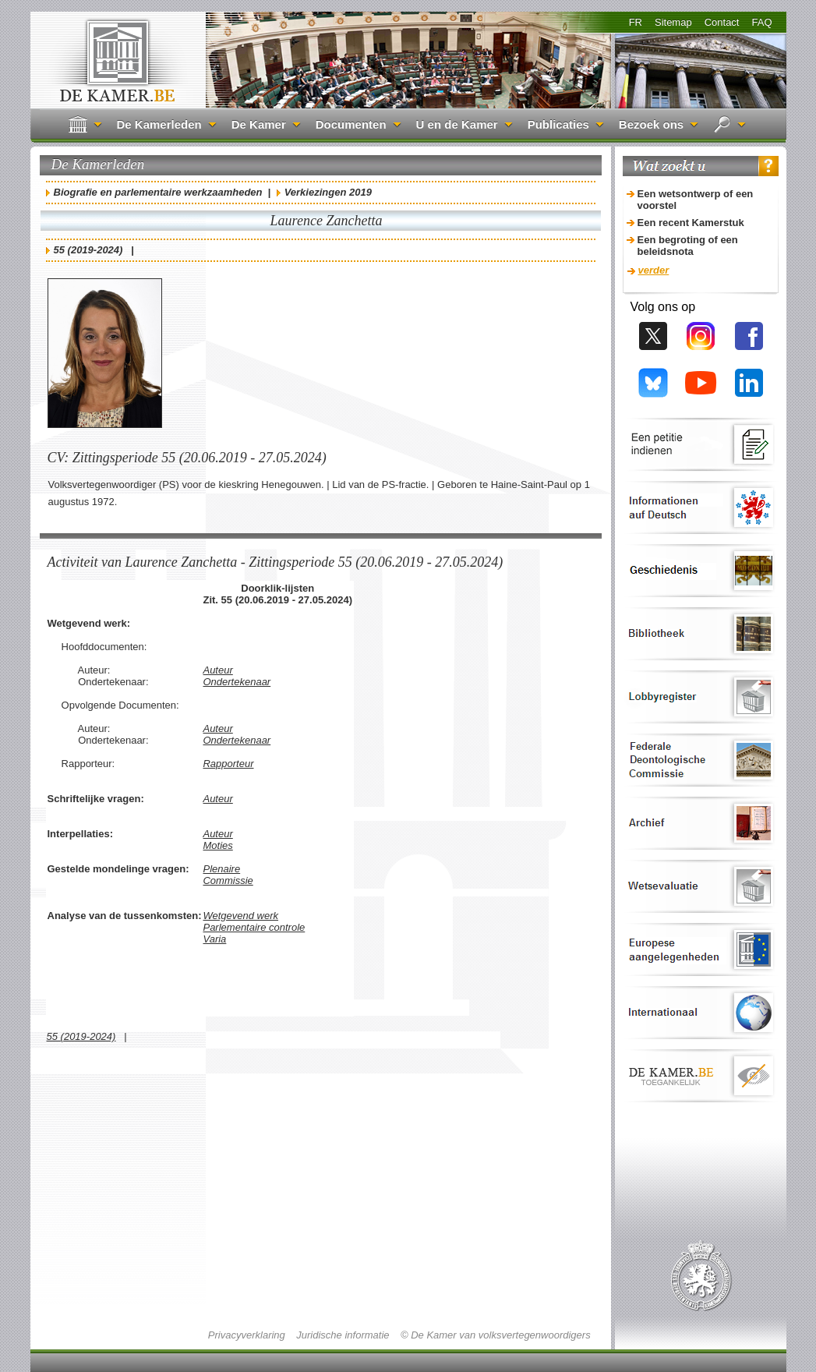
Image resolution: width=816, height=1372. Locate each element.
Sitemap (673, 22)
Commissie (228, 880)
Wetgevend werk (240, 915)
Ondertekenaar (236, 682)
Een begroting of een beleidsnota (688, 245)
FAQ (761, 22)
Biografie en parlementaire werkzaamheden (158, 192)
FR (635, 22)
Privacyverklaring (246, 1335)
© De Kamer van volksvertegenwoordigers (496, 1335)
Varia (214, 939)
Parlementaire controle (254, 927)
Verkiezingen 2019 (328, 192)
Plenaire (221, 869)
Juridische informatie (342, 1335)
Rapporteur (228, 763)
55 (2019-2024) (88, 250)
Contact (722, 22)
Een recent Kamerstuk (691, 222)
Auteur (217, 670)
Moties (217, 845)
